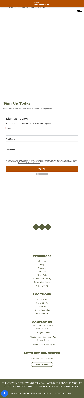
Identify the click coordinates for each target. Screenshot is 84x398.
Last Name (10, 150)
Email (8, 128)
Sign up (42, 169)
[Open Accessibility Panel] (4, 393)
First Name (10, 139)
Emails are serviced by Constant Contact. (29, 163)
